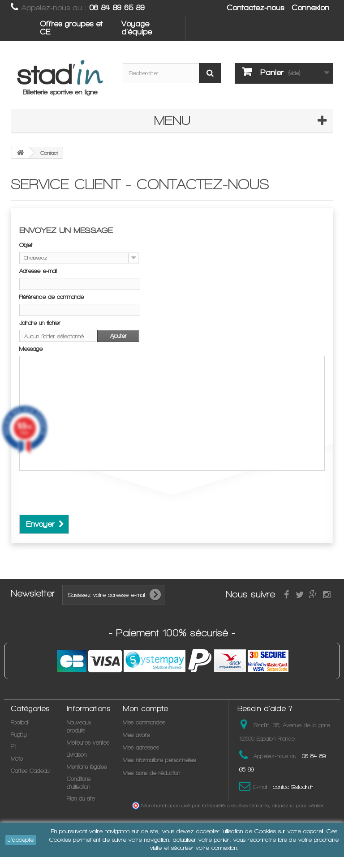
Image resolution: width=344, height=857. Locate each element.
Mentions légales (87, 767)
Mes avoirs (136, 735)
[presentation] (87, 497)
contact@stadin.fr (293, 787)
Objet (25, 245)
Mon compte (145, 708)
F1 (13, 747)
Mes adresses (141, 747)
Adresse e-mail (37, 271)
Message (31, 349)
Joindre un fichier (39, 323)
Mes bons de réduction (151, 773)
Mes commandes (144, 722)
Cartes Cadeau (30, 771)
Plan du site (81, 799)
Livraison (76, 755)
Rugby (18, 735)
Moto (17, 759)
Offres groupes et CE (71, 28)
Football (19, 722)
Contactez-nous (255, 8)
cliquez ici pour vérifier (298, 805)
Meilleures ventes (88, 743)
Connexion (310, 8)
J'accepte (21, 839)
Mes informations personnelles (159, 760)
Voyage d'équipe (136, 28)
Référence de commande (51, 297)
